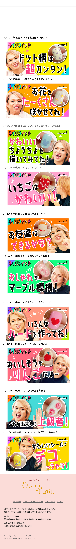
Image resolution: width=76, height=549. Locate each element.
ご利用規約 (50, 501)
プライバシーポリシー (33, 501)
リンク (60, 501)
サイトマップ (26, 536)
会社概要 (17, 501)
